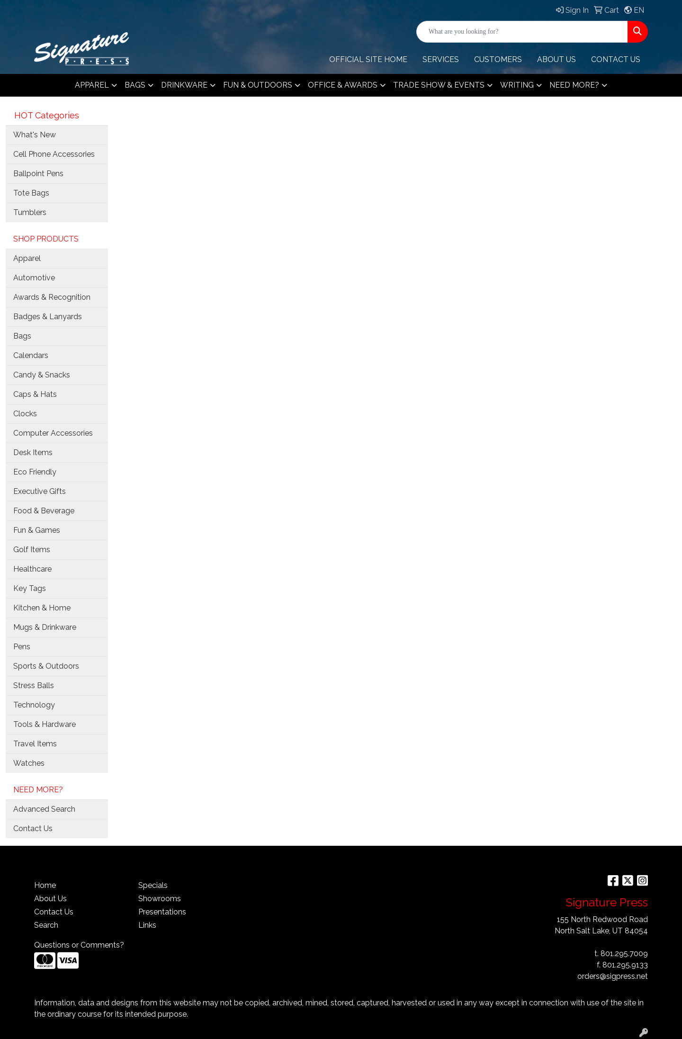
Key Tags (29, 588)
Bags (135, 85)
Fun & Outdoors (257, 85)
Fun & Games (36, 530)
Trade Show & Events (439, 85)
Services (440, 59)
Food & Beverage (43, 510)
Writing (517, 85)
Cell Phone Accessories (54, 154)
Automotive (34, 277)
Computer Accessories (53, 433)
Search (46, 925)
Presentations (162, 911)
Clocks (25, 413)
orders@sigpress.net (612, 976)
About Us (50, 898)
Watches (29, 763)
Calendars (30, 355)
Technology (34, 704)
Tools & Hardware (44, 724)
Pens (21, 646)
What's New (34, 134)
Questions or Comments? (79, 944)
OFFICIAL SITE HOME (368, 59)
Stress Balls (33, 685)
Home (45, 885)
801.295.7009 (624, 953)
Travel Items (35, 743)
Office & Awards (342, 85)
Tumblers (29, 212)
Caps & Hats (35, 394)
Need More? (574, 85)
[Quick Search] (522, 32)
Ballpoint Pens (38, 173)
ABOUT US (556, 59)
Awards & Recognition (51, 297)
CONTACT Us (615, 59)
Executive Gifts (39, 491)
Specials (153, 885)
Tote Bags (31, 192)
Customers (498, 59)
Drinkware (184, 85)
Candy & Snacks (41, 374)
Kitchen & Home (42, 607)
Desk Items (33, 452)
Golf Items (31, 549)
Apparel (92, 85)
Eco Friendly (34, 471)
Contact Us (33, 828)
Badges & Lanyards (47, 316)
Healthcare (32, 568)
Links (147, 925)
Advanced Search (44, 809)
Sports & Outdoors (46, 666)
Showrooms (159, 898)
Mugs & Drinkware (44, 627)
